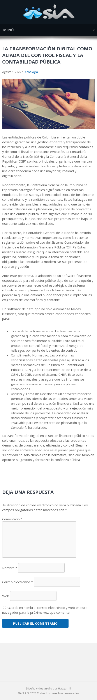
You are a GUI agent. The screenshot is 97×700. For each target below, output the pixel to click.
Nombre (9, 568)
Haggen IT (64, 688)
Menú (8, 30)
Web (5, 596)
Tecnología (30, 72)
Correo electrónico (17, 582)
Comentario (12, 519)
